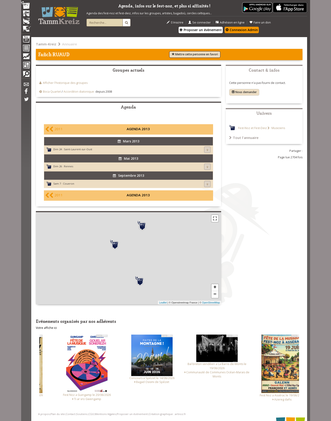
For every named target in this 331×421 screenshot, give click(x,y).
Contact (70, 414)
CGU (91, 414)
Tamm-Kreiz (46, 44)
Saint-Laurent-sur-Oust (78, 149)
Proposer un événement (132, 414)
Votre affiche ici (46, 328)
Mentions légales (105, 414)
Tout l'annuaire (244, 137)
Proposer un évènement (201, 30)
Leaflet (163, 302)
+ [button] (214, 287)
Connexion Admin (241, 30)
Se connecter (199, 22)
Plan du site (58, 414)
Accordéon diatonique (78, 92)
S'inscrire (175, 22)
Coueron (68, 183)
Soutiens (81, 414)
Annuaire (69, 44)
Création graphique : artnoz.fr (167, 414)
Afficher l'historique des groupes (65, 83)
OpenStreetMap (211, 302)
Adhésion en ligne (230, 22)
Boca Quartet (52, 92)
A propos (44, 414)
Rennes (68, 166)
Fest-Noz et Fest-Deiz (252, 128)
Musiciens (278, 128)
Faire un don (260, 22)
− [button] (214, 294)
